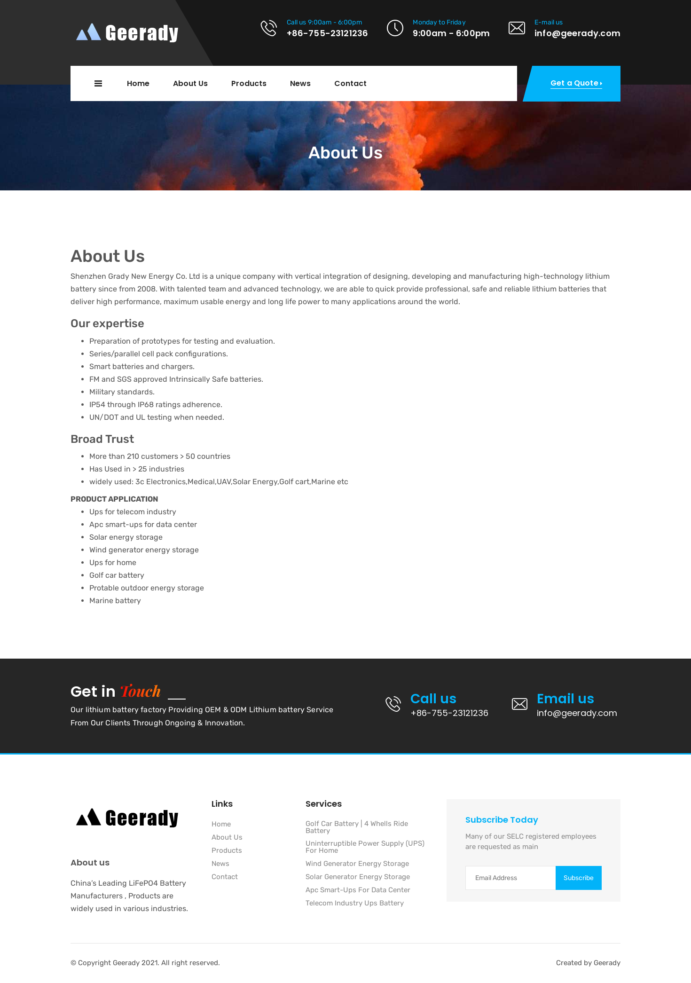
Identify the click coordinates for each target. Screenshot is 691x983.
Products (249, 83)
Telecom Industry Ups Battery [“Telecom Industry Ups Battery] (355, 903)
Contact (350, 83)
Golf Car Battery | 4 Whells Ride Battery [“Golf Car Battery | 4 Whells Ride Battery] (357, 827)
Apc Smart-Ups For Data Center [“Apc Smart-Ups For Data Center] (358, 890)
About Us (190, 83)
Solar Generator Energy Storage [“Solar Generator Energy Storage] (358, 877)
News (300, 83)
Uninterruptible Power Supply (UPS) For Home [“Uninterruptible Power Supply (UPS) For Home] (365, 847)
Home (138, 83)
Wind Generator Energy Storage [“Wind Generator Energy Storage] (357, 864)
